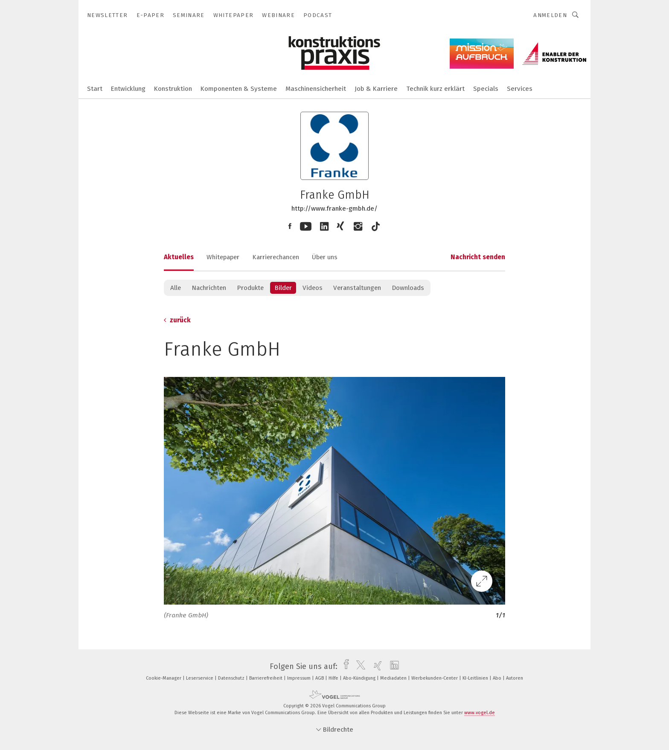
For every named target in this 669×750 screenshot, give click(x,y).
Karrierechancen (275, 257)
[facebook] (344, 666)
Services (519, 89)
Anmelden (550, 15)
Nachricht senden (478, 257)
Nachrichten (209, 288)
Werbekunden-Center (435, 678)
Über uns (324, 257)
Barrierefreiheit (266, 678)
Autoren (514, 678)
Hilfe (334, 678)
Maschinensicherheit (315, 89)
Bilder (283, 288)
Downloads (408, 288)
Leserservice (200, 678)
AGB (320, 678)
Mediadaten (394, 678)
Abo (498, 678)
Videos (313, 288)
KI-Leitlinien (475, 678)
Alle (175, 288)
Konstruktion (173, 89)
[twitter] (358, 666)
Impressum (299, 678)
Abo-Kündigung (360, 678)
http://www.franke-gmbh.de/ (334, 208)
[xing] (376, 666)
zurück (177, 320)
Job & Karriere (376, 89)
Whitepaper (223, 257)
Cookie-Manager (164, 678)
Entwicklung (128, 89)
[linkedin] (392, 666)
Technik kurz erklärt (435, 89)
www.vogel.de (479, 712)
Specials (485, 89)
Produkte (250, 288)
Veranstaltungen (357, 288)
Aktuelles (179, 257)
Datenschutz (232, 678)
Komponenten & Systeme (239, 89)
